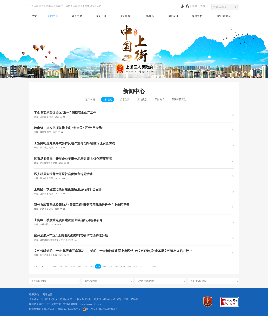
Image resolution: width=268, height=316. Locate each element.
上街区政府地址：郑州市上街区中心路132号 (98, 299)
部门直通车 (224, 16)
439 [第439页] (54, 266)
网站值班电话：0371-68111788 (45, 304)
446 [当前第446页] (98, 266)
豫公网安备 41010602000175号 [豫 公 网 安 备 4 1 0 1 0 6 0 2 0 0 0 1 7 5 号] (100, 309)
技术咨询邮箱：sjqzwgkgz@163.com (82, 304)
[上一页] (36, 266)
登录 (202, 6)
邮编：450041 (131, 299)
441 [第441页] (67, 266)
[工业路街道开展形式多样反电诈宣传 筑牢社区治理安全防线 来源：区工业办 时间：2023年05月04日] (134, 145)
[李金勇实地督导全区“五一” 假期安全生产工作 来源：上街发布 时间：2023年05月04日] (134, 114)
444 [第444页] (85, 266)
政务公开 (101, 16)
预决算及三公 (179, 99)
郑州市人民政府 (73, 6)
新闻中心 (53, 16)
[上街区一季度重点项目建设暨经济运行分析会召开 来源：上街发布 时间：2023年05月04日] (134, 191)
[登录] (202, 6)
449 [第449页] (116, 266)
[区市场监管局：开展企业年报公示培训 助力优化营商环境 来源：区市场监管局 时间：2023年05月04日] (134, 160)
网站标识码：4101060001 (42, 309)
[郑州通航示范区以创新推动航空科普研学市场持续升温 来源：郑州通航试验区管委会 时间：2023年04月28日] (134, 237)
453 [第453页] (141, 266)
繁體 (194, 6)
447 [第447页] (104, 266)
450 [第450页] (123, 266)
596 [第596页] (154, 266)
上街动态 (107, 99)
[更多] (147, 266)
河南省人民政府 (54, 6)
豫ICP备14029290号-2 (69, 309)
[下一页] (160, 266)
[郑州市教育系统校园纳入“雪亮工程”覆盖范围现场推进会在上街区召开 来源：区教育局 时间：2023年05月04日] (134, 207)
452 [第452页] (135, 266)
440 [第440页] (60, 266)
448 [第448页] (110, 266)
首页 (35, 16)
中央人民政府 (36, 6)
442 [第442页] (73, 266)
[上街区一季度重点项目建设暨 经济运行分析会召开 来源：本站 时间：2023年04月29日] (134, 222)
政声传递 (90, 99)
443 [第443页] (79, 266)
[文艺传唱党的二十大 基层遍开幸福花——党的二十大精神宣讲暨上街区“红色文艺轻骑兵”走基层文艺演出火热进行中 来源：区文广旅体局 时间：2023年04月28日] (134, 253)
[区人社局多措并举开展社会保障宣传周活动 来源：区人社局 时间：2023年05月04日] (134, 176)
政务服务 (124, 16)
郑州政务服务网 (93, 6)
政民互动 (173, 16)
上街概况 (149, 16)
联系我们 (34, 294)
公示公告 (125, 99)
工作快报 (159, 99)
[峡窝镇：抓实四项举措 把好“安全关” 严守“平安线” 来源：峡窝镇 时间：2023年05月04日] (134, 130)
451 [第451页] (129, 266)
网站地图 (47, 294)
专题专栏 (197, 16)
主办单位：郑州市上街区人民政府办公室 (50, 299)
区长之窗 (76, 16)
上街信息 (142, 99)
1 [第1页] (42, 266)
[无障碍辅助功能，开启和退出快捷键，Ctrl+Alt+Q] (185, 6)
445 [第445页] (91, 266)
